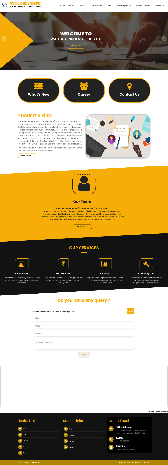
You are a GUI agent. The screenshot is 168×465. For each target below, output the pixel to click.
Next (164, 38)
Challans (23, 453)
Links (110, 6)
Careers (139, 6)
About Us (72, 6)
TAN (22, 435)
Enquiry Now (76, 45)
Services (84, 6)
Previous (3, 38)
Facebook (69, 435)
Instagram (69, 441)
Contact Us (159, 6)
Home (62, 6)
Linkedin (69, 447)
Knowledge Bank (124, 6)
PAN (22, 429)
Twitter (68, 429)
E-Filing (23, 441)
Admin (148, 6)
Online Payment (26, 447)
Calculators (98, 6)
